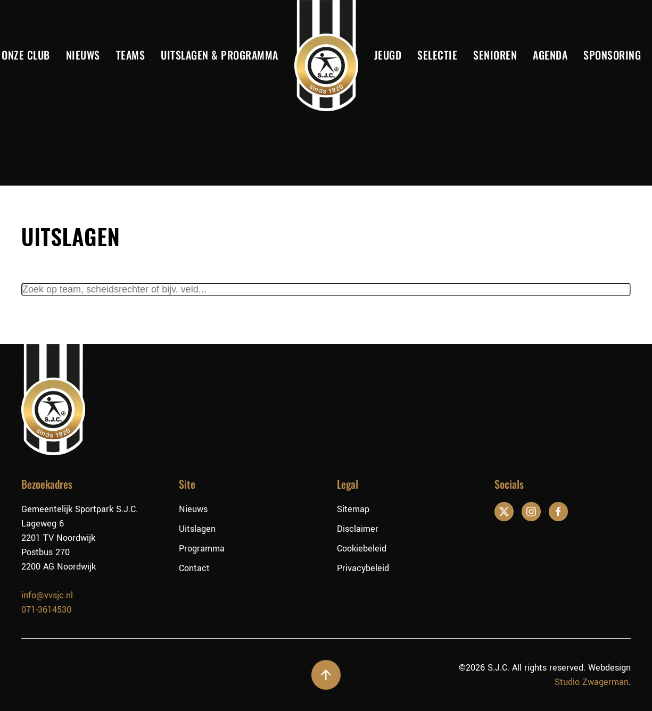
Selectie (437, 55)
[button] (326, 675)
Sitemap (353, 509)
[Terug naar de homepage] (326, 55)
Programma (202, 548)
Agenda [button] (550, 55)
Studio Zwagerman (592, 682)
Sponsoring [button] (612, 55)
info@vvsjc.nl (47, 595)
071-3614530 (46, 610)
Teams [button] (130, 55)
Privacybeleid (363, 568)
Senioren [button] (495, 55)
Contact (194, 568)
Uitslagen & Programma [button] (219, 55)
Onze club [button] (26, 55)
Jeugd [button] (388, 55)
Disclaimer (357, 529)
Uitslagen (197, 529)
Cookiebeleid (361, 548)
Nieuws (83, 55)
